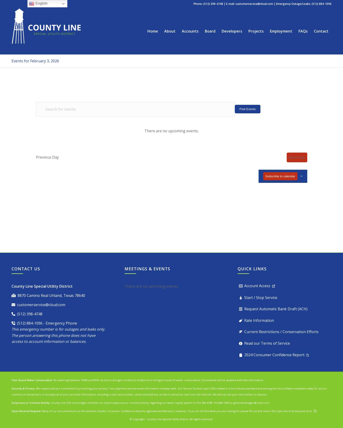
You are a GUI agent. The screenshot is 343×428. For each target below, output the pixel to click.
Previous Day (47, 157)
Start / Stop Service (260, 297)
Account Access (257, 285)
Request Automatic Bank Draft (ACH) (275, 308)
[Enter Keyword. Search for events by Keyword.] (135, 109)
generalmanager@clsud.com (251, 402)
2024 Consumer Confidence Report (274, 354)
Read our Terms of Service (267, 343)
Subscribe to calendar (280, 176)
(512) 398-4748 (29, 313)
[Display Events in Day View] (298, 109)
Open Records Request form (294, 411)
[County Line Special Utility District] (46, 31)
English (38, 3)
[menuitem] (152, 31)
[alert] (171, 131)
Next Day (297, 157)
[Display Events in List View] (269, 109)
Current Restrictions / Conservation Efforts (281, 331)
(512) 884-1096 (29, 323)
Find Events (247, 109)
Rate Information (259, 320)
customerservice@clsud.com (254, 4)
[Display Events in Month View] (283, 109)
